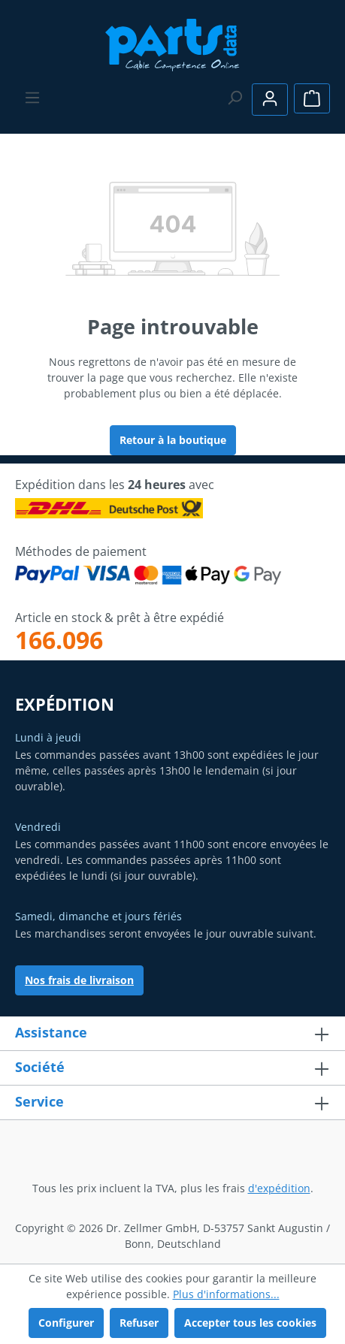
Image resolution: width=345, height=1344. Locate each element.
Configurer (66, 1322)
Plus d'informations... (226, 1294)
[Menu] (32, 97)
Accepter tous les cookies (250, 1322)
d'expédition (279, 1188)
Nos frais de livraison (79, 980)
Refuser (139, 1322)
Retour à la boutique (173, 440)
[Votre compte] (270, 99)
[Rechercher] (234, 97)
